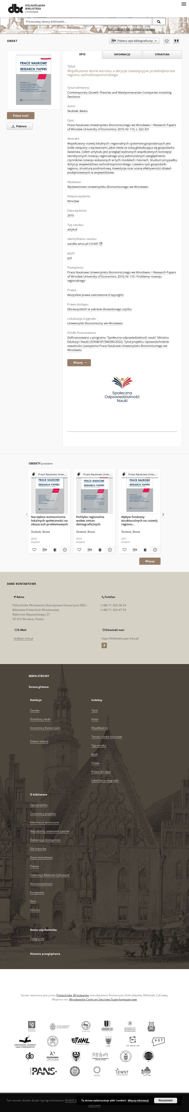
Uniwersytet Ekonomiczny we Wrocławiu (95, 323)
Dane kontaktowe (41, 857)
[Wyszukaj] (159, 21)
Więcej (150, 561)
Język (94, 754)
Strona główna (39, 687)
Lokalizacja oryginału (105, 780)
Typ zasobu (98, 745)
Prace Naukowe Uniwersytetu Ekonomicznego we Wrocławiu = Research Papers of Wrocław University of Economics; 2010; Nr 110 (121, 274)
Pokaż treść (20, 116)
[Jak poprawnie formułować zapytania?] (163, 29)
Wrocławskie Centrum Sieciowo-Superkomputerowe (103, 999)
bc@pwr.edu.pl (23, 638)
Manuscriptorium (41, 884)
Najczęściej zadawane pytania (49, 831)
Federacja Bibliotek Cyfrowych (49, 875)
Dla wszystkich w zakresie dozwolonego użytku (99, 309)
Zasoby (35, 710)
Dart (33, 901)
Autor (95, 719)
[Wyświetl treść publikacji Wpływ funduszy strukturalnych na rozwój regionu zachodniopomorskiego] (145, 550)
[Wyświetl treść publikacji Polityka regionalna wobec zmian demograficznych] (100, 550)
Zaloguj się (37, 938)
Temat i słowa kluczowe (106, 737)
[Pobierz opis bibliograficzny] (44, 550)
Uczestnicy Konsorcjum (45, 728)
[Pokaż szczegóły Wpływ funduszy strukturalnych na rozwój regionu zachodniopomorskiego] (154, 550)
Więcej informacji (138, 1100)
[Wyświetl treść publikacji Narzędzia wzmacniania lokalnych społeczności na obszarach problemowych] (55, 550)
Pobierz (18, 126)
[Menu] (184, 3)
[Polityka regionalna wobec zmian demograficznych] (94, 493)
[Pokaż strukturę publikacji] (49, 474)
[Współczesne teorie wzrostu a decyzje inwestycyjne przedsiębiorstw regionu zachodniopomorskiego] (33, 80)
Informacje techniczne (44, 822)
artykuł (72, 229)
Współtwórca (99, 728)
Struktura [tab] (162, 54)
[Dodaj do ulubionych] (166, 41)
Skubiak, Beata (77, 111)
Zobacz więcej (39, 741)
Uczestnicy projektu (43, 814)
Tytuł (94, 710)
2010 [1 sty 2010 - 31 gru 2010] (70, 215)
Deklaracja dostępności (45, 840)
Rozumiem (166, 1100)
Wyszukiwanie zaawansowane (131, 29)
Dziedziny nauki (40, 719)
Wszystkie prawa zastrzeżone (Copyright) (95, 295)
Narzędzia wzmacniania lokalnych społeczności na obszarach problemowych (49, 520)
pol (69, 258)
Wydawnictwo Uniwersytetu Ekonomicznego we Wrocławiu (107, 187)
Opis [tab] (82, 54)
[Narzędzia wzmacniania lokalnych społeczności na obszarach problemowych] (49, 493)
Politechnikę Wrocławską (72, 995)
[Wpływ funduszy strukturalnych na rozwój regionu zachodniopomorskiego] (139, 493)
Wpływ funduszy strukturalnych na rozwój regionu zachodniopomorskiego (139, 520)
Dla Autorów (38, 849)
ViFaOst (35, 910)
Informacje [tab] (122, 54)
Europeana (37, 892)
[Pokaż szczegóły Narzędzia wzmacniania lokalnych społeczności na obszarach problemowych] (64, 550)
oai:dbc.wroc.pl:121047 (84, 244)
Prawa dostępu (101, 772)
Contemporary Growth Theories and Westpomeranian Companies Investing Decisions (119, 95)
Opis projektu (39, 805)
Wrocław (73, 201)
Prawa (95, 763)
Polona (34, 866)
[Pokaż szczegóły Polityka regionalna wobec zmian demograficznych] (109, 550)
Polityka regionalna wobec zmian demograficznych (90, 520)
